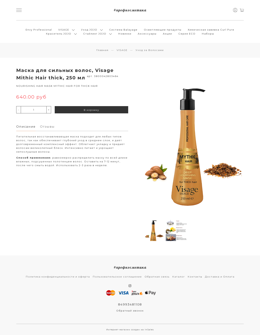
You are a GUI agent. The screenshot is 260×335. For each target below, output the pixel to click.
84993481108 (130, 304)
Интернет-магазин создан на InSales (130, 329)
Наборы (208, 33)
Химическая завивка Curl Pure (211, 29)
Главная (102, 50)
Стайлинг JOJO (94, 33)
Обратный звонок (130, 310)
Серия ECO (187, 33)
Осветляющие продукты (162, 29)
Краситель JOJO (58, 33)
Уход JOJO (89, 29)
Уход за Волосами (150, 50)
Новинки (124, 33)
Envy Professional (39, 29)
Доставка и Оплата (220, 276)
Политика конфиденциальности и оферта (58, 276)
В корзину (91, 109)
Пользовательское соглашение (117, 276)
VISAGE (63, 29)
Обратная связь (157, 276)
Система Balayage (123, 29)
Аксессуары (147, 33)
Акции (167, 33)
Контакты (195, 276)
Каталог (178, 276)
